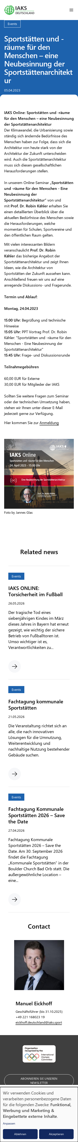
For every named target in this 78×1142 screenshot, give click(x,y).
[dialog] (39, 1114)
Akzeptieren (56, 1134)
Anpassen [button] (9, 1123)
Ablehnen (20, 1134)
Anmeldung (49, 422)
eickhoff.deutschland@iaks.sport (39, 1022)
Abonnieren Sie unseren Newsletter (39, 1081)
